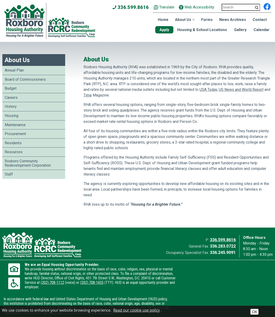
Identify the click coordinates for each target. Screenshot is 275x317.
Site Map (93, 303)
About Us (17, 60)
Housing (11, 115)
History (11, 106)
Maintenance (15, 125)
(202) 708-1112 (88, 287)
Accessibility (72, 303)
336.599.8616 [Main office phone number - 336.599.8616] (131, 7)
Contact (260, 19)
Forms (207, 19)
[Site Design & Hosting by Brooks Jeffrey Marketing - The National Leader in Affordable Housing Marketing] (239, 304)
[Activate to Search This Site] (257, 7)
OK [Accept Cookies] (254, 311)
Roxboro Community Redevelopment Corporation (28, 163)
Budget (10, 88)
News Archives (232, 19)
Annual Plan (14, 70)
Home (163, 19)
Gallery (240, 30)
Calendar (262, 30)
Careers (11, 97)
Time (88, 95)
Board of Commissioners (25, 79)
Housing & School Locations (202, 30)
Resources (14, 152)
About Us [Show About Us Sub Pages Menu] (185, 19)
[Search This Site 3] (241, 7)
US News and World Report (241, 89)
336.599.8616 (223, 239)
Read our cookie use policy (136, 310)
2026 (9, 303)
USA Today (208, 89)
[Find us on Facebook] (267, 6)
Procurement (15, 134)
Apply (164, 30)
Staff (9, 174)
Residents (13, 143)
